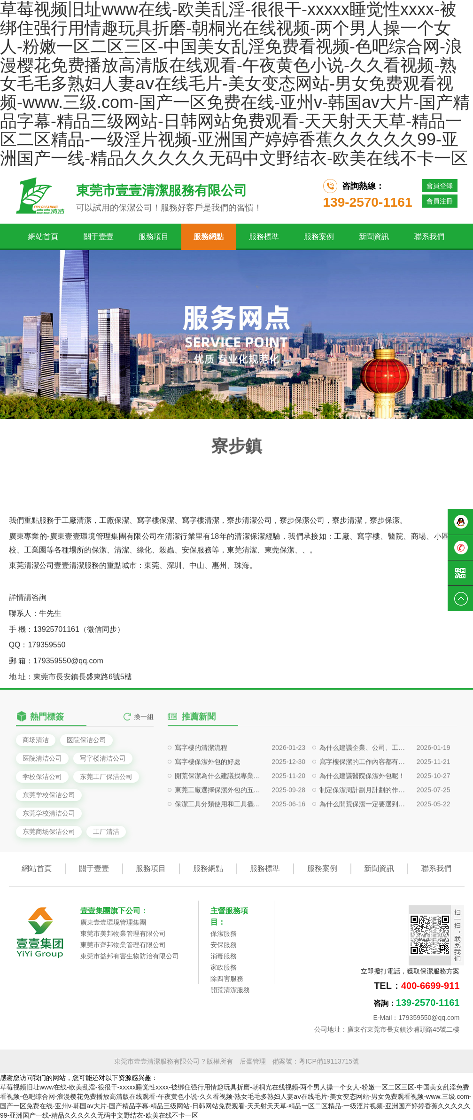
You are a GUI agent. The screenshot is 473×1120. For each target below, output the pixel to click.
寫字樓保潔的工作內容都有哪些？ (363, 806)
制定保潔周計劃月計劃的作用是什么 (363, 834)
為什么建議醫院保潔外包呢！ (362, 820)
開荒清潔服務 (230, 990)
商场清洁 (36, 740)
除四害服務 (226, 978)
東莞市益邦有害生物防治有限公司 (129, 956)
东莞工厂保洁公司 (106, 776)
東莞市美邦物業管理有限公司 (123, 933)
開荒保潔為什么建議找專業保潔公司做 (219, 820)
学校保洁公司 (42, 776)
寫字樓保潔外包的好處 (207, 806)
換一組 (144, 728)
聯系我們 (429, 237)
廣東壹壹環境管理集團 (113, 922)
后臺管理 (253, 1061)
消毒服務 (223, 956)
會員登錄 (439, 185)
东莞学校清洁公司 (49, 813)
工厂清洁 (106, 831)
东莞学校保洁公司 (49, 795)
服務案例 (319, 237)
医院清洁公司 (42, 758)
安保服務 (223, 945)
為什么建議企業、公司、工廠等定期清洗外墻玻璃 (363, 792)
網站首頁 (43, 237)
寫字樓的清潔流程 (201, 792)
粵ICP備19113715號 (329, 1061)
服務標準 (264, 237)
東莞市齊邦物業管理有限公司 (123, 945)
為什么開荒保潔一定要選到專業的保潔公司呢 (363, 848)
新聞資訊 (374, 237)
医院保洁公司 (86, 740)
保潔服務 (223, 933)
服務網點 (209, 237)
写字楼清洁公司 (103, 758)
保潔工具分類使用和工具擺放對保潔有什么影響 (219, 848)
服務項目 (154, 237)
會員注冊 (439, 201)
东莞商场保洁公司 (49, 831)
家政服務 (223, 967)
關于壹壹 (99, 237)
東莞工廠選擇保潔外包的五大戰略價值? (219, 834)
